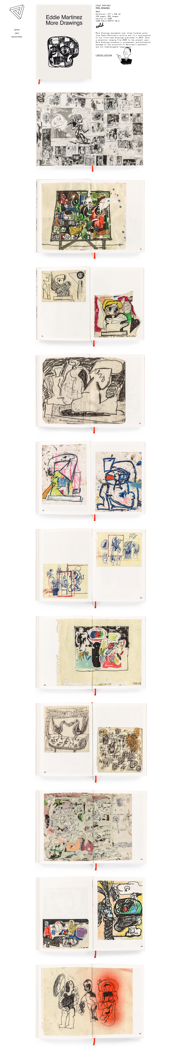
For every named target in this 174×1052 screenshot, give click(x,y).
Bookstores (17, 37)
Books (17, 30)
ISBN (98, 21)
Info (17, 33)
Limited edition (104, 55)
